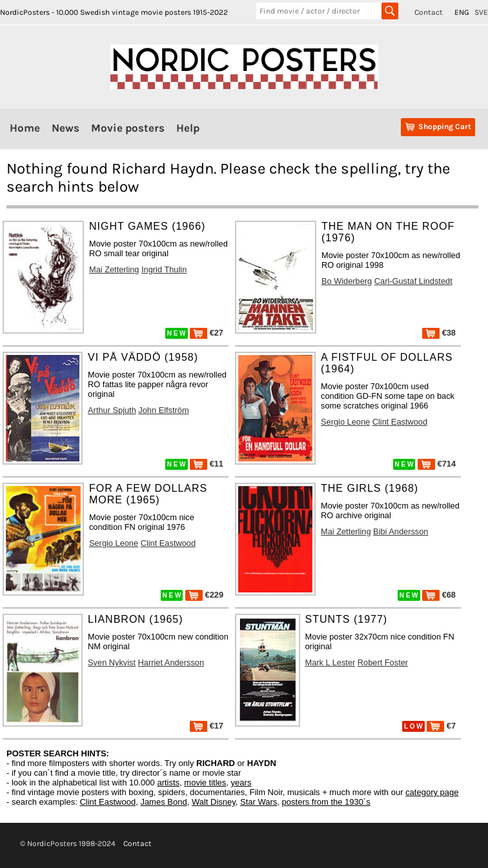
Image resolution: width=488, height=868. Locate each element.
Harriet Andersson (171, 662)
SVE (481, 12)
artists (168, 782)
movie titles (205, 782)
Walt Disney (214, 802)
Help (187, 127)
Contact (428, 12)
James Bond (163, 802)
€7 (441, 726)
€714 (437, 464)
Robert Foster (383, 662)
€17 (206, 726)
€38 (439, 333)
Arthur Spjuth (112, 410)
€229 (204, 595)
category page (431, 792)
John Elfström (163, 410)
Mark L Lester (330, 662)
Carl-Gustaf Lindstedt (413, 281)
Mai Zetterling (114, 269)
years (241, 782)
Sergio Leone (345, 422)
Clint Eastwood (399, 422)
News (65, 127)
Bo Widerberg (346, 281)
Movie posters (128, 127)
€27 (206, 333)
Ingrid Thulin (164, 269)
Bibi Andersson (400, 531)
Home (25, 127)
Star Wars (258, 802)
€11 (206, 464)
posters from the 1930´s (326, 802)
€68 (439, 595)
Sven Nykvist (112, 662)
